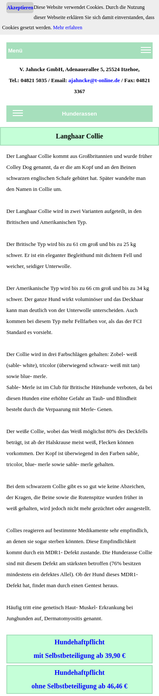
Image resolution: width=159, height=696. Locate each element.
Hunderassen (55, 115)
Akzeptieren (20, 8)
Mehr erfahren (67, 27)
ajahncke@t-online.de (94, 80)
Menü (79, 52)
